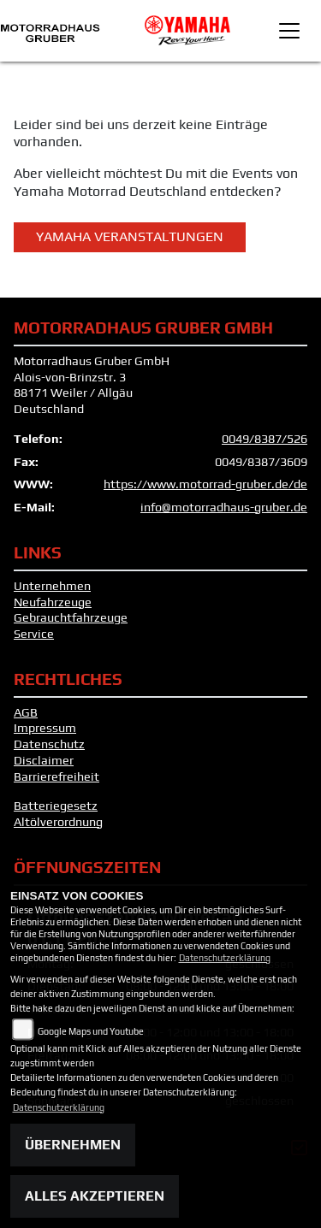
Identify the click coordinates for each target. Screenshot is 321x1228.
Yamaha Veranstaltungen (129, 236)
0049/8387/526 (264, 439)
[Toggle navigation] (289, 31)
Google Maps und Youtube (91, 1031)
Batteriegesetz (56, 805)
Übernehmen (73, 1144)
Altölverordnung (58, 822)
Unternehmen (52, 586)
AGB (26, 712)
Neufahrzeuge (53, 602)
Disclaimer (44, 760)
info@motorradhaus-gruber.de (223, 507)
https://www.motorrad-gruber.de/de (205, 484)
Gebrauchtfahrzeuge (71, 617)
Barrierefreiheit (56, 776)
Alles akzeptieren (94, 1196)
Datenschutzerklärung (224, 958)
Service (34, 634)
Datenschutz (49, 744)
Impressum (45, 728)
